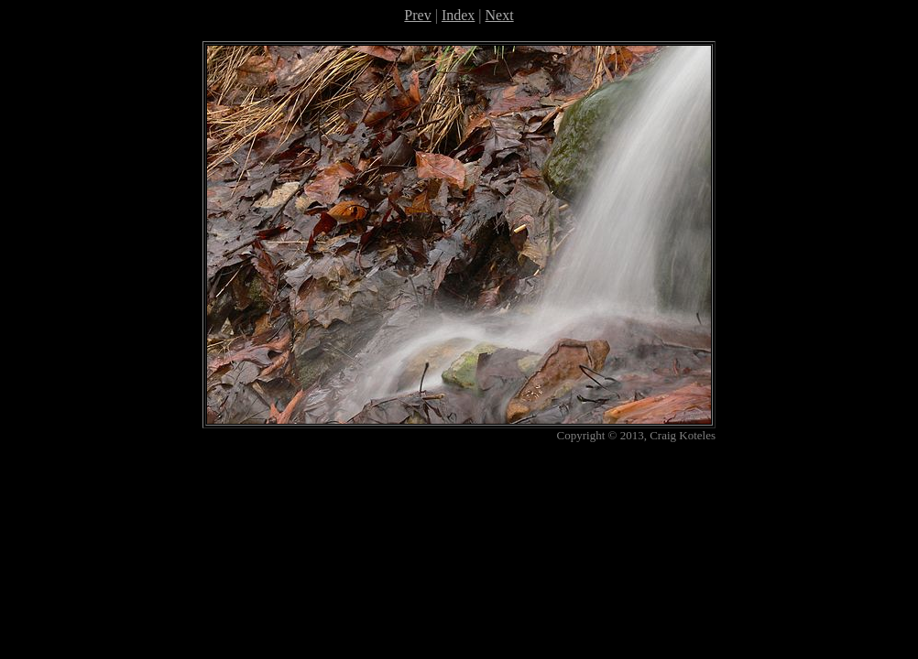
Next (500, 15)
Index (458, 15)
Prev (417, 15)
